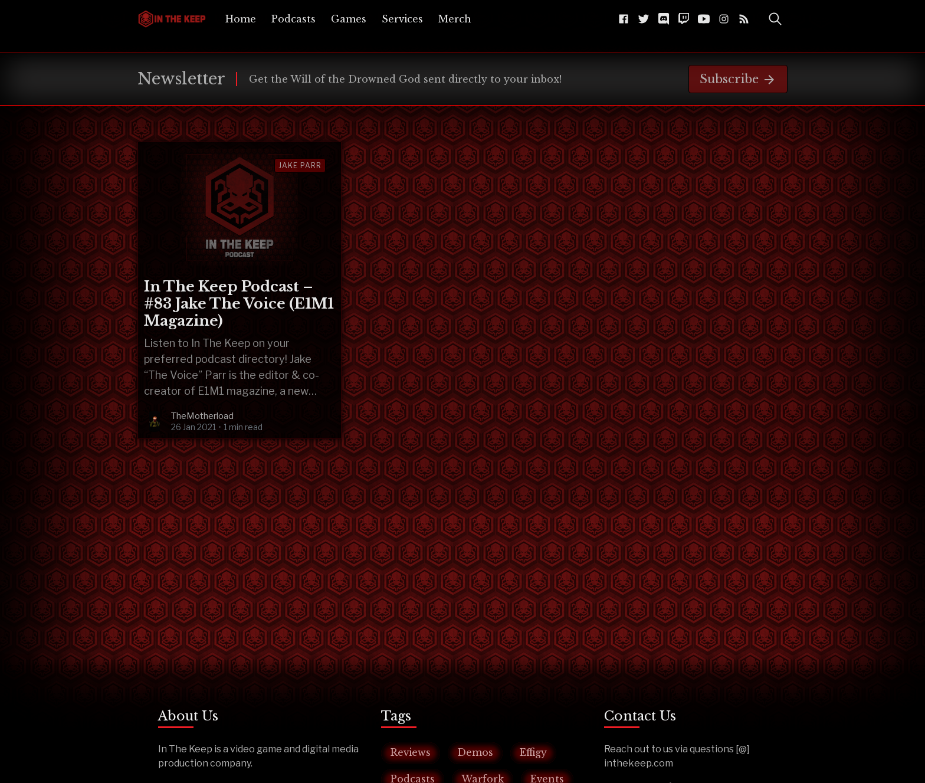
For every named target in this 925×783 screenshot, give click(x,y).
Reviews (411, 752)
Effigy (533, 752)
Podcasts (293, 19)
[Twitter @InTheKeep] (644, 18)
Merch (454, 19)
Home (240, 19)
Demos (475, 752)
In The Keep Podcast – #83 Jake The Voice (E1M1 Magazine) (239, 303)
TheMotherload (202, 416)
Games (348, 19)
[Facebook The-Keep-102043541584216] (624, 18)
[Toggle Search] (775, 19)
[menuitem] (241, 19)
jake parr (300, 165)
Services (402, 19)
